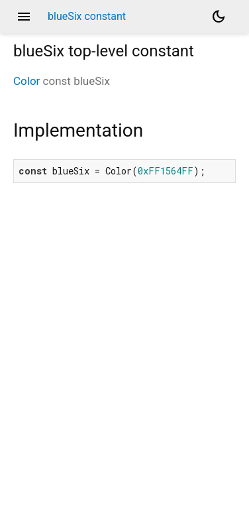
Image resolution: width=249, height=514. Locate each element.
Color (26, 81)
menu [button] (24, 17)
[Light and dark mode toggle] (218, 16)
